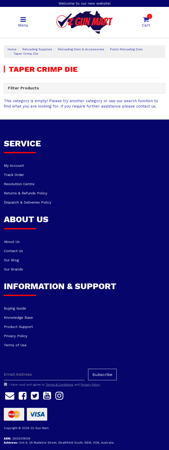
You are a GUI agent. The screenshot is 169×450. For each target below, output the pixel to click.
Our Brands (13, 269)
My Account (14, 165)
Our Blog (11, 260)
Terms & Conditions (59, 384)
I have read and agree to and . (52, 384)
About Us (12, 242)
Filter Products (23, 88)
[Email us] (9, 395)
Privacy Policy (15, 336)
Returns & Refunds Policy (25, 193)
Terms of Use (15, 345)
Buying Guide (15, 308)
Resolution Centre (19, 184)
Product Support (18, 327)
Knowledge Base (18, 317)
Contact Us (13, 251)
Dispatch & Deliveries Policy (27, 202)
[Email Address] (44, 374)
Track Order (14, 175)
